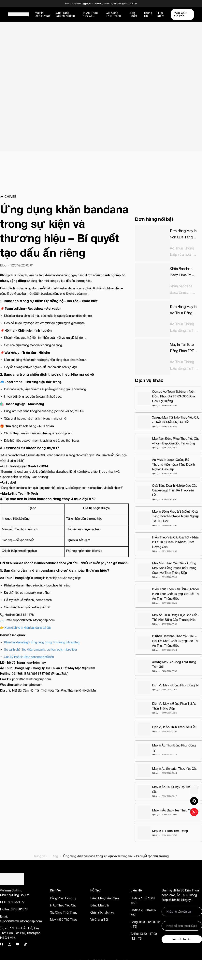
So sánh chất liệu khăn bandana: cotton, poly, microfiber (40, 649)
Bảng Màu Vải (99, 905)
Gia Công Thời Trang (113, 14)
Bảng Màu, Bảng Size (104, 898)
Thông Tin (147, 14)
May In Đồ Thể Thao (63, 919)
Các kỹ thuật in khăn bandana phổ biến (29, 657)
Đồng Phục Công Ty (63, 898)
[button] (64, 196)
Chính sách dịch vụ (102, 912)
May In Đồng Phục (42, 14)
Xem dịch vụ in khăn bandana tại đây (28, 627)
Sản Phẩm (133, 14)
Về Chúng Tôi (99, 919)
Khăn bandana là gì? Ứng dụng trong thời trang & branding (41, 642)
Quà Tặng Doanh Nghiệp (65, 14)
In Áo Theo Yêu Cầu (90, 14)
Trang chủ (40, 856)
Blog (55, 856)
